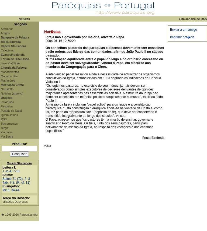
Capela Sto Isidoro (19, 163)
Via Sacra (7, 136)
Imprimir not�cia (182, 37)
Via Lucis (6, 132)
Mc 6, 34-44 (10, 190)
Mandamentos (10, 72)
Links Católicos (10, 63)
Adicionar (7, 28)
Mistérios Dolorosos (15, 201)
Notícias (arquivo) (12, 93)
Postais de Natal (11, 110)
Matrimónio (8, 80)
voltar (47, 145)
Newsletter (7, 89)
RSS (4, 119)
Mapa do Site (9, 76)
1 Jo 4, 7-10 (10, 171)
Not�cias (52, 32)
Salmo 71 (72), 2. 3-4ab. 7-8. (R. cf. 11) (16, 180)
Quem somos (9, 115)
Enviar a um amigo (183, 30)
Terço (4, 128)
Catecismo (7, 50)
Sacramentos (9, 123)
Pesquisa (7, 106)
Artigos (5, 33)
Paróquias (7, 102)
